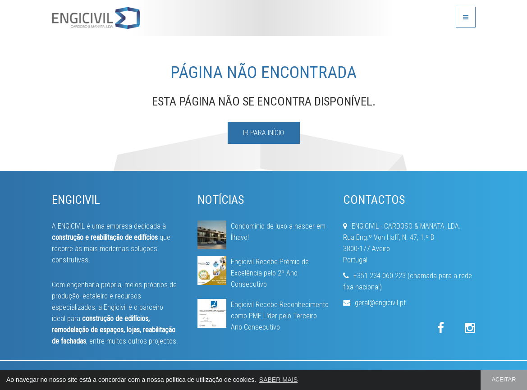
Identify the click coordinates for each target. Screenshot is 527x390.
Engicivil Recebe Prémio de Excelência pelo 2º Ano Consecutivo (270, 273)
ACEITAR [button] (504, 379)
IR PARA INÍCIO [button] (263, 132)
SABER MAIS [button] (278, 379)
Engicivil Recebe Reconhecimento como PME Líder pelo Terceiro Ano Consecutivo (280, 315)
